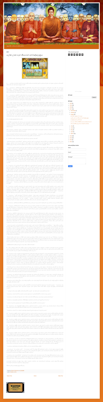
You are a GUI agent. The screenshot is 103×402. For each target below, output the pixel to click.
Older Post (60, 375)
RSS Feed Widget (78, 91)
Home (35, 375)
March (72, 133)
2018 (71, 107)
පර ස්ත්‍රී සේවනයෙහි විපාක (76, 119)
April (72, 131)
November (73, 110)
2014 (71, 139)
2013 (71, 141)
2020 (71, 103)
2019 (71, 105)
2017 (71, 109)
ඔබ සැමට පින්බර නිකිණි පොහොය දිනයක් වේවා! (81, 121)
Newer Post (9, 375)
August (72, 114)
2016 (71, 136)
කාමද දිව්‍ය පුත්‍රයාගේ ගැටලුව (76, 116)
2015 (71, 137)
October (73, 112)
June (72, 128)
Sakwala (12, 371)
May (72, 129)
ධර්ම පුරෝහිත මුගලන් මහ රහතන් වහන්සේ (80, 123)
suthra (15, 371)
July (72, 126)
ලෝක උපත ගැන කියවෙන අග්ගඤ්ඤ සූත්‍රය (80, 118)
